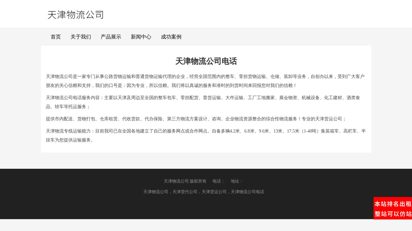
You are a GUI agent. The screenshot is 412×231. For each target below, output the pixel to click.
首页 (56, 36)
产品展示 (111, 36)
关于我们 (81, 36)
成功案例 (171, 36)
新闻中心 (141, 36)
